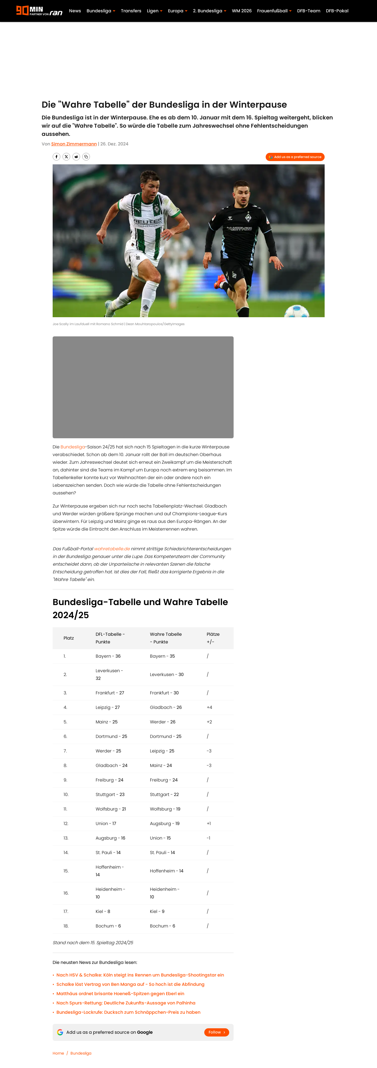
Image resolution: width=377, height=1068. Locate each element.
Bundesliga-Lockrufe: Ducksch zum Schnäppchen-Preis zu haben (128, 1012)
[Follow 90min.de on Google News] (216, 1032)
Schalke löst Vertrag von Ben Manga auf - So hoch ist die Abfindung (130, 984)
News (75, 11)
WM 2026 (242, 11)
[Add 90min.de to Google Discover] (295, 157)
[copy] (86, 157)
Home (58, 1053)
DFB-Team (309, 11)
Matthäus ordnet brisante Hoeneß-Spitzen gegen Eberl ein (120, 993)
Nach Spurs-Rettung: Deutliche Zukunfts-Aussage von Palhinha (125, 1003)
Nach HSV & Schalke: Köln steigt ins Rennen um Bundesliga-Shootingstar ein (140, 975)
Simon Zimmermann (74, 144)
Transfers (131, 11)
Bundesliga (73, 447)
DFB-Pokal (337, 11)
